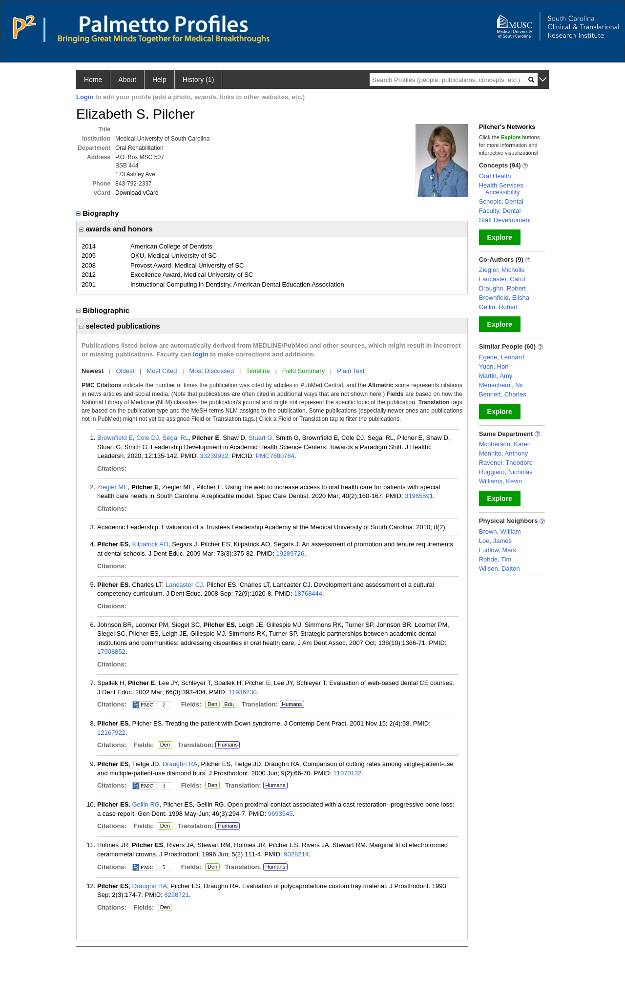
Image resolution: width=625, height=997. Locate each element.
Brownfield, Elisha (504, 297)
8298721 (176, 894)
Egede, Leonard (501, 357)
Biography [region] (98, 213)
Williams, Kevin (500, 481)
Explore (499, 237)
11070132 (347, 773)
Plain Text (350, 370)
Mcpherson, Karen (505, 444)
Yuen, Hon (494, 366)
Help (159, 79)
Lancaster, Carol (502, 279)
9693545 (280, 813)
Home (93, 79)
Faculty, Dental (500, 210)
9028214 (296, 854)
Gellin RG (146, 804)
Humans (292, 704)
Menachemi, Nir (501, 385)
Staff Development (505, 220)
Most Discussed (211, 370)
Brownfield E (115, 437)
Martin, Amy (496, 375)
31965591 (419, 495)
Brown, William (500, 531)
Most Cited (161, 370)
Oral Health (495, 176)
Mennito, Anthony (503, 453)
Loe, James (495, 540)
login (200, 354)
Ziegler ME (112, 487)
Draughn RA (180, 764)
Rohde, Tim (495, 559)
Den (211, 704)
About (127, 79)
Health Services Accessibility (501, 189)
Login (84, 97)
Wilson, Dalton (499, 568)
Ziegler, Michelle (502, 269)
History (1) (198, 79)
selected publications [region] (119, 326)
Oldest (125, 370)
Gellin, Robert (498, 307)
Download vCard (137, 192)
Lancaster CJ (184, 584)
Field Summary (303, 370)
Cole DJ (147, 437)
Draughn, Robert (502, 288)
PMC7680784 (275, 455)
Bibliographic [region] (103, 310)
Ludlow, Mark (498, 550)
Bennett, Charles (502, 394)
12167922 (111, 732)
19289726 (290, 553)
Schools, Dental (501, 201)
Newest (93, 370)
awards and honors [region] (116, 229)
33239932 (214, 455)
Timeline (258, 370)
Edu (228, 704)
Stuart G (260, 437)
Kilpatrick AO (150, 544)
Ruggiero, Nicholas (506, 472)
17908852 (111, 651)
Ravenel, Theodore (506, 462)
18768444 (308, 593)
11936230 (243, 692)
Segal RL (175, 437)
